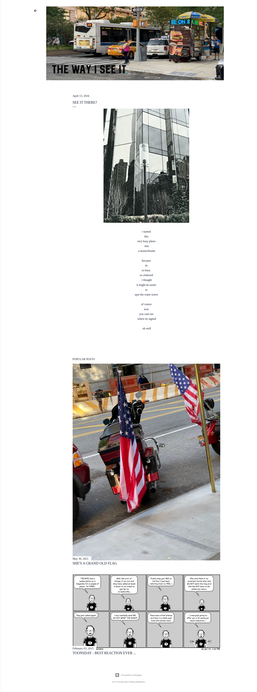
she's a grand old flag (95, 563)
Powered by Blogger (128, 675)
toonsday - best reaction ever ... (104, 653)
